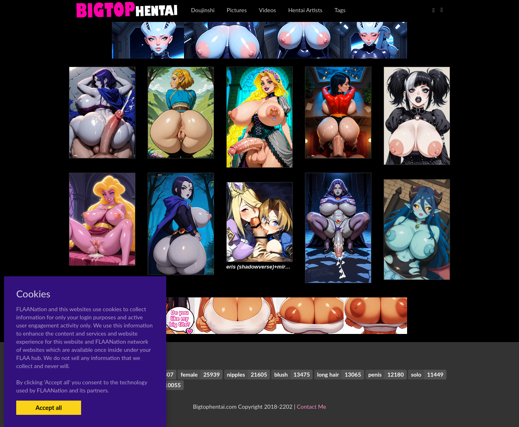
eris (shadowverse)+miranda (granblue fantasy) (285, 267)
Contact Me (311, 406)
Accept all (48, 407)
